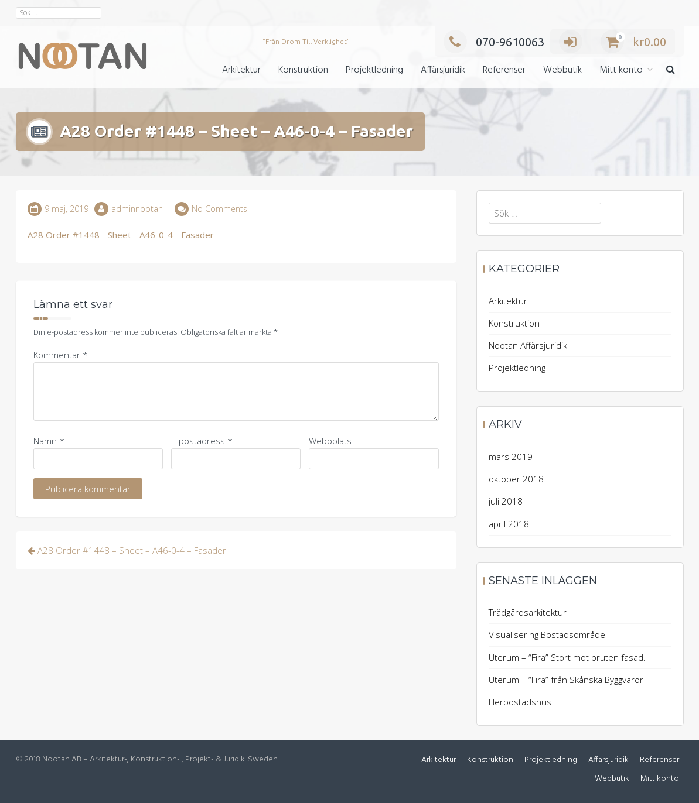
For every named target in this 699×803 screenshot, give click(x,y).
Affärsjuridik (443, 70)
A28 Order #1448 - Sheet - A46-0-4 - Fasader (121, 235)
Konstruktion (303, 70)
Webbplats (330, 441)
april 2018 (509, 524)
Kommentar (60, 355)
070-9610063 (494, 42)
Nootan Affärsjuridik (528, 345)
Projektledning (374, 70)
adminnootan (137, 208)
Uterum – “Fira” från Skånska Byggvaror (566, 679)
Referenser (504, 70)
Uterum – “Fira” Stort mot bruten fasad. (567, 657)
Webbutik (562, 70)
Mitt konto (621, 70)
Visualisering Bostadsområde (547, 634)
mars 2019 (511, 456)
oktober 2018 (516, 479)
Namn (48, 441)
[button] (670, 70)
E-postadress (202, 441)
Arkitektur (241, 70)
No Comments (219, 208)
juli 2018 (506, 501)
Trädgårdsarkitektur (528, 612)
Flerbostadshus (520, 702)
